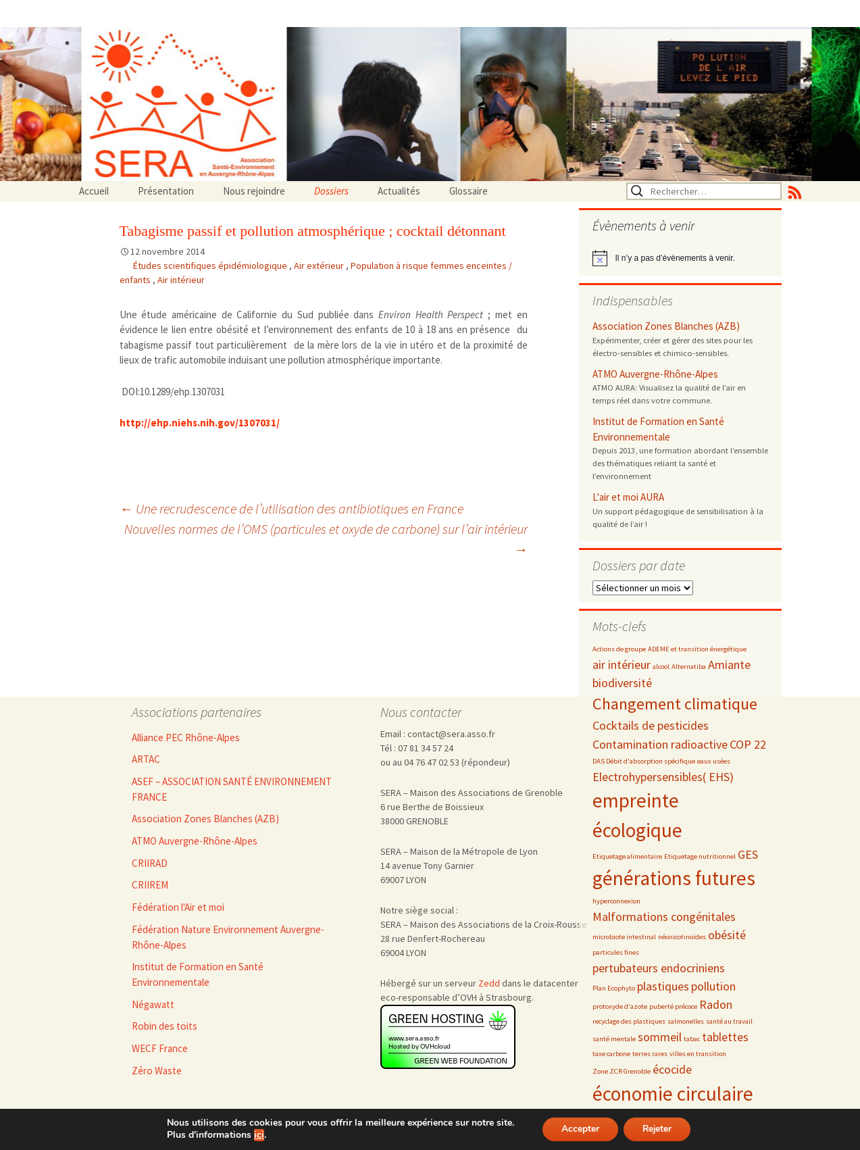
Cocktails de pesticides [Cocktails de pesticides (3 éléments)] (650, 725)
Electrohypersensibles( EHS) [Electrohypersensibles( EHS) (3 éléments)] (663, 776)
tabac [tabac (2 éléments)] (692, 1038)
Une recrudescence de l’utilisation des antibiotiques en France (291, 508)
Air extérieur (320, 265)
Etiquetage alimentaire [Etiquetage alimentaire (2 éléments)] (627, 856)
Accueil (94, 190)
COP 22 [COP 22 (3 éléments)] (748, 744)
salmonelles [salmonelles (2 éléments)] (685, 1021)
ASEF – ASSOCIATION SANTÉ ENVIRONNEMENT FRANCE (232, 789)
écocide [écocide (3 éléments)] (672, 1069)
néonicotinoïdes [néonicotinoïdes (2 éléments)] (682, 936)
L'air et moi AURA (628, 497)
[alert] (680, 258)
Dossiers (331, 190)
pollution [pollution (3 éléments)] (713, 986)
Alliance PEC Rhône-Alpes (186, 737)
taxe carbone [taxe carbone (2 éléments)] (611, 1053)
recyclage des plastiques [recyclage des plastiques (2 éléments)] (628, 1021)
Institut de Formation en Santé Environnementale (658, 429)
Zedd (489, 983)
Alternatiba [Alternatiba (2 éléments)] (689, 666)
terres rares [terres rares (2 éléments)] (649, 1053)
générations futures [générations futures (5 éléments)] (673, 878)
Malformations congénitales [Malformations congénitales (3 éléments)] (664, 916)
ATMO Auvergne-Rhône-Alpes (655, 374)
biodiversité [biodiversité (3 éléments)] (622, 683)
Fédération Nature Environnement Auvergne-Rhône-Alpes (228, 937)
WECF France (160, 1048)
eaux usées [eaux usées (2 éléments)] (713, 761)
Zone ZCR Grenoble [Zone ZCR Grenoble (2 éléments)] (621, 1071)
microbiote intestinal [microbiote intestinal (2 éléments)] (624, 936)
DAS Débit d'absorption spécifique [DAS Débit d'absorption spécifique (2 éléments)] (643, 761)
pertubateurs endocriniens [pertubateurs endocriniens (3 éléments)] (658, 968)
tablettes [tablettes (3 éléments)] (725, 1037)
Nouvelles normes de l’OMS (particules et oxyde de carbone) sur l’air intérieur (326, 538)
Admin (371, 1142)
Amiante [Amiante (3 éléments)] (729, 664)
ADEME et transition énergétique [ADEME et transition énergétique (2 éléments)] (697, 649)
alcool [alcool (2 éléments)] (661, 666)
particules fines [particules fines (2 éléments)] (615, 952)
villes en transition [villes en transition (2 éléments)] (697, 1053)
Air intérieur (181, 280)
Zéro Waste (157, 1070)
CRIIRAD (150, 863)
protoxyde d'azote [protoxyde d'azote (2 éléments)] (619, 1006)
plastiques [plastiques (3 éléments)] (663, 986)
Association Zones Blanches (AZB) (666, 326)
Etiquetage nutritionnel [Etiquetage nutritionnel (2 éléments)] (700, 856)
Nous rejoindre (254, 190)
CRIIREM (150, 884)
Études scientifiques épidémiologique (211, 265)
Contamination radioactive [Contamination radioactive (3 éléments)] (660, 744)
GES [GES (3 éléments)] (748, 854)
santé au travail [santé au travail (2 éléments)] (729, 1021)
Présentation (166, 190)
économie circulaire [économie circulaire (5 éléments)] (672, 1093)
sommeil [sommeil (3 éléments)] (660, 1037)
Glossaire (468, 190)
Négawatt (153, 1004)
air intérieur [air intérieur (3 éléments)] (621, 664)
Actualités (399, 190)
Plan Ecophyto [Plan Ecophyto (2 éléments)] (613, 988)
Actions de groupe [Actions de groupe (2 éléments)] (619, 649)
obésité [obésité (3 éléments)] (727, 935)
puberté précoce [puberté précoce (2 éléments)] (673, 1006)
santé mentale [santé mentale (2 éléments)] (614, 1038)
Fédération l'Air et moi (178, 907)
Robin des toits (164, 1026)
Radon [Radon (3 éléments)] (715, 1004)
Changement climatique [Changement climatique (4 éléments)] (674, 703)
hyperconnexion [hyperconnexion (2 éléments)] (616, 901)
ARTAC (146, 759)
